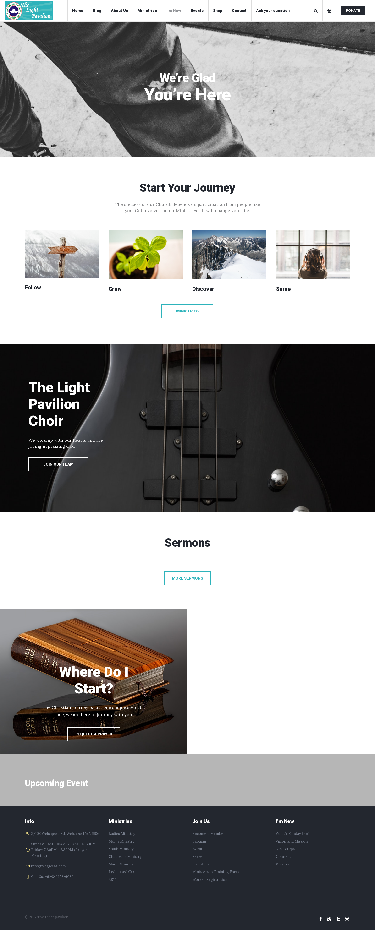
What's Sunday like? (293, 833)
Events (198, 849)
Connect (283, 856)
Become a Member (208, 833)
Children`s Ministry (125, 856)
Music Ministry (121, 864)
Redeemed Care (123, 872)
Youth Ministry (121, 849)
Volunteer (200, 864)
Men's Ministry (121, 841)
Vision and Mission (292, 841)
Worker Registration (209, 879)
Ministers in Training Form (215, 872)
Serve (197, 856)
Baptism (199, 841)
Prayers (282, 864)
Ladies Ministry (122, 833)
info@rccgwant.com (48, 866)
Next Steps (285, 849)
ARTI (113, 879)
